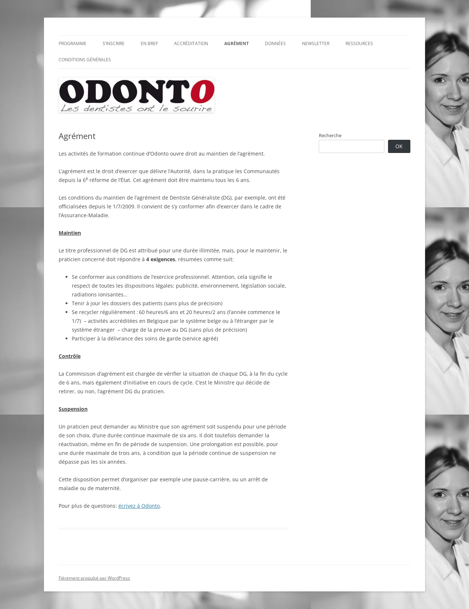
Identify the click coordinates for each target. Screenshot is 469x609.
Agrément (236, 43)
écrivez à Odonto (139, 505)
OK (399, 146)
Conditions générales (85, 59)
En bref (149, 43)
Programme (72, 43)
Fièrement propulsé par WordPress (94, 578)
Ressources (359, 43)
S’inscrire (114, 43)
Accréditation (191, 43)
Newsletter (315, 43)
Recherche (330, 135)
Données (275, 43)
